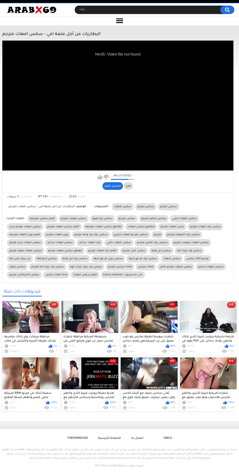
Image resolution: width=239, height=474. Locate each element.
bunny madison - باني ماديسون (122, 274)
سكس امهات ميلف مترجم (25, 250)
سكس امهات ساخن (60, 242)
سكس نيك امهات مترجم (205, 226)
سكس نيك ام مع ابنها (143, 258)
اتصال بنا (137, 438)
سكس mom (146, 266)
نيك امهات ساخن (90, 242)
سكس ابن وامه (161, 250)
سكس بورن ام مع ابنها (108, 258)
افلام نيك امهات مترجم (102, 250)
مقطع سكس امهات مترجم (65, 250)
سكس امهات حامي (119, 242)
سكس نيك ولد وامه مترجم (91, 234)
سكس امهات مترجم (73, 218)
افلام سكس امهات (85, 274)
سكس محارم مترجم (153, 218)
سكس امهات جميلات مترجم (191, 242)
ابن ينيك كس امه (20, 258)
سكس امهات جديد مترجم (25, 242)
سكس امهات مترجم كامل (176, 266)
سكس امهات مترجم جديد (25, 226)
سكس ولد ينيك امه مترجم (47, 266)
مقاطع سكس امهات (141, 226)
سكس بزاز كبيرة (102, 218)
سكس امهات (122, 206)
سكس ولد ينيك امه (189, 250)
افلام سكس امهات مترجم (63, 226)
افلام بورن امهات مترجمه (24, 234)
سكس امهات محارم (211, 266)
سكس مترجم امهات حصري (131, 234)
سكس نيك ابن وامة (75, 258)
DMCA (168, 438)
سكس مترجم (145, 206)
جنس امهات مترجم (172, 226)
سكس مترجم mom (120, 266)
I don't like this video (106, 177)
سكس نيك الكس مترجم (152, 242)
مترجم (157, 234)
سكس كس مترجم (134, 250)
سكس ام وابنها (46, 258)
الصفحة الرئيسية (109, 438)
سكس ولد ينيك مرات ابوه (86, 266)
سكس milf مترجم (197, 258)
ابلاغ (128, 186)
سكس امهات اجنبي (184, 218)
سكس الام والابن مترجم (24, 274)
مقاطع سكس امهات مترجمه (103, 226)
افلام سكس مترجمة (42, 218)
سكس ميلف (17, 266)
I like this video (100, 177)
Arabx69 (112, 465)
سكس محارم (168, 206)
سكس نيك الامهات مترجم (183, 234)
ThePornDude (77, 438)
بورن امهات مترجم (57, 234)
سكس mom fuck (56, 274)
